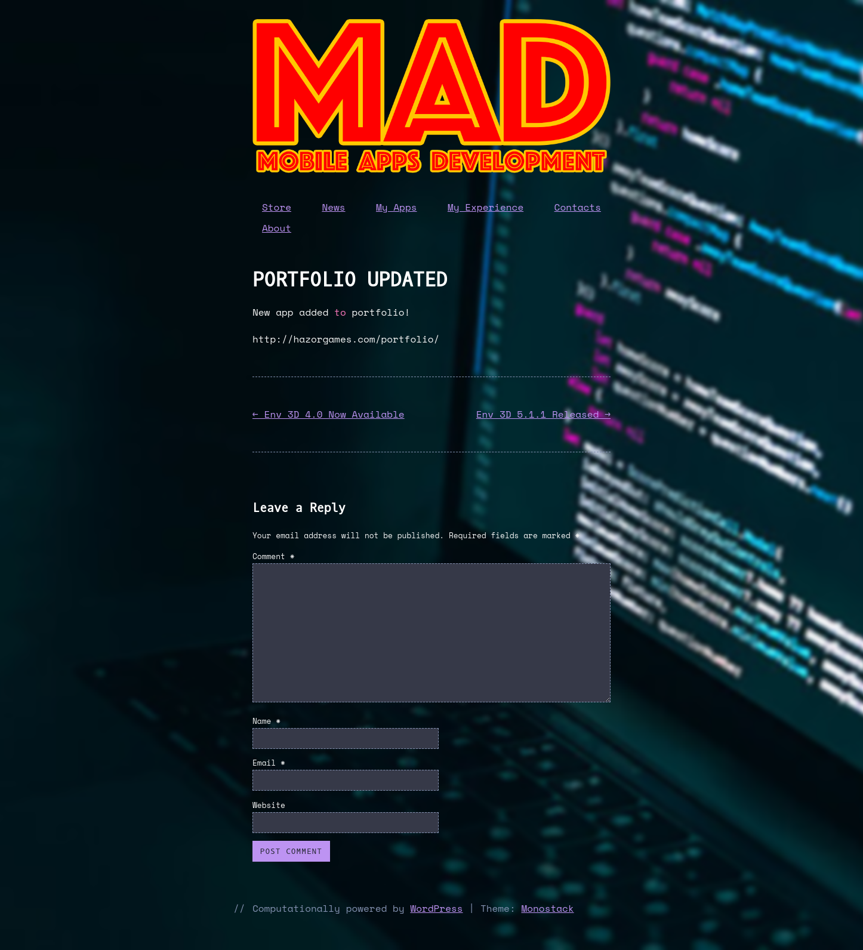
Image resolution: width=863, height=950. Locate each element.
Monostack (547, 908)
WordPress (436, 908)
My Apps (396, 207)
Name (266, 721)
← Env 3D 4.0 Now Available (328, 414)
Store (276, 207)
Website (268, 805)
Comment (273, 556)
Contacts (577, 207)
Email (268, 763)
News (333, 207)
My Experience (485, 207)
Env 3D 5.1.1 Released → (543, 414)
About (276, 228)
